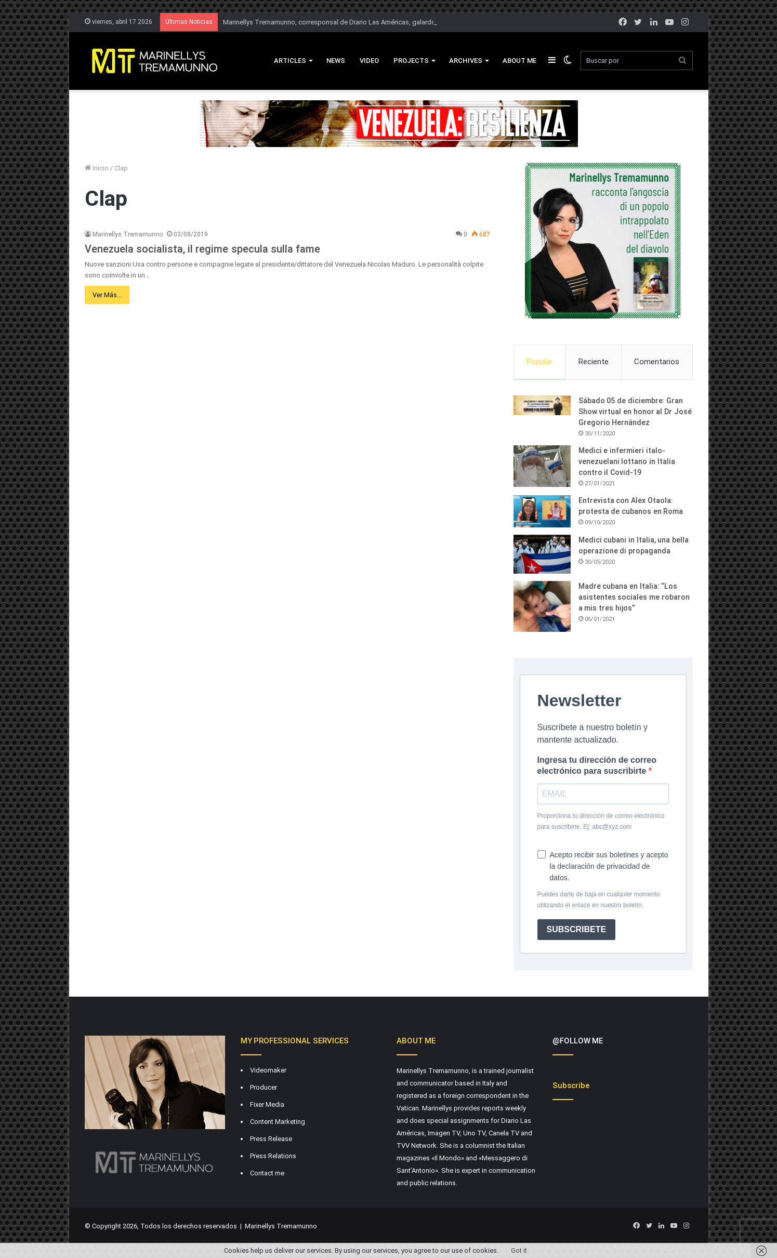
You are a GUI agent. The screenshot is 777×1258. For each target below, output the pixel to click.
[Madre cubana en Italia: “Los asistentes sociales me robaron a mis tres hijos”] (542, 606)
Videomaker (268, 1070)
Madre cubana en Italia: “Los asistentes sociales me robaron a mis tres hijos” (634, 597)
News (335, 60)
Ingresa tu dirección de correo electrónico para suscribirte (596, 765)
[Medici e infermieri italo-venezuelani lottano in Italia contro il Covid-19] (542, 466)
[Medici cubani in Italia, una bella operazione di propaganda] (542, 554)
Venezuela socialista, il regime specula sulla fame (203, 249)
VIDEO (369, 60)
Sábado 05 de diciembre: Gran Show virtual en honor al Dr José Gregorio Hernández (635, 411)
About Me (519, 60)
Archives (465, 60)
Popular (539, 361)
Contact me (267, 1173)
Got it (519, 1250)
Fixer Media (267, 1104)
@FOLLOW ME (577, 1040)
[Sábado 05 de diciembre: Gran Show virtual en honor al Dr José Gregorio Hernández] (542, 405)
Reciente (593, 361)
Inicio (97, 168)
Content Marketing (277, 1121)
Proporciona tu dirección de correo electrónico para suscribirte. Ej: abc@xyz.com (601, 821)
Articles (290, 60)
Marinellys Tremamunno (128, 234)
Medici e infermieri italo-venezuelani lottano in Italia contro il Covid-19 (626, 461)
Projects (411, 60)
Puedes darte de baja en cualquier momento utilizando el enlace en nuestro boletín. (598, 900)
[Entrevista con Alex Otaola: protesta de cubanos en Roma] (542, 511)
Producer (263, 1087)
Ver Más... (107, 295)
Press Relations (273, 1156)
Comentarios (656, 361)
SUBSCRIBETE (577, 929)
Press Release (271, 1139)
